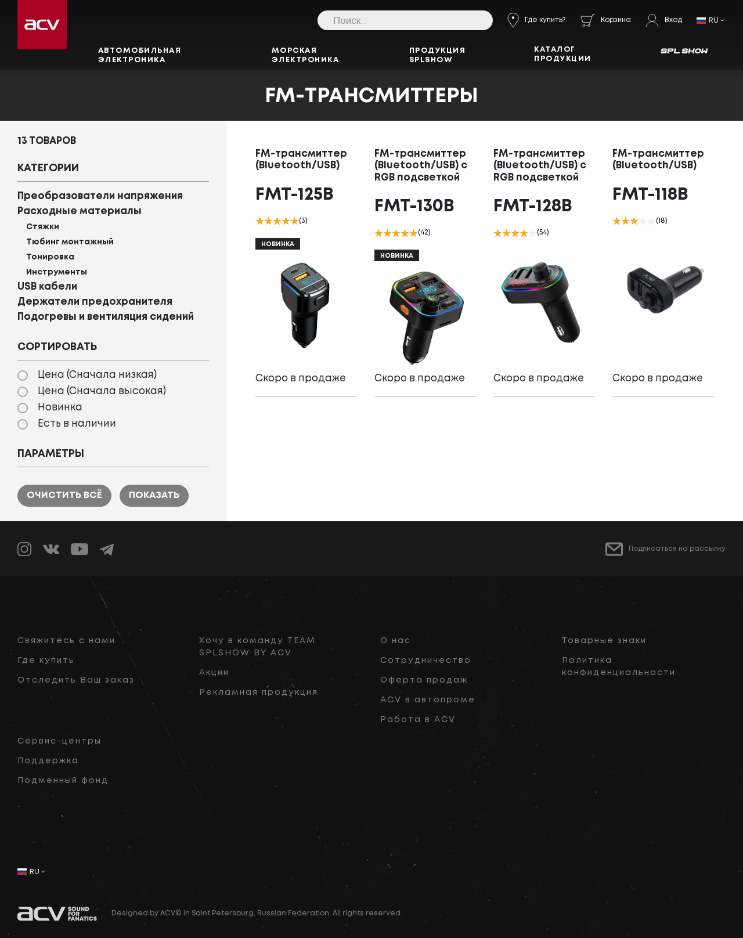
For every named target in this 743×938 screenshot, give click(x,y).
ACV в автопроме (427, 700)
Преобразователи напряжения (100, 196)
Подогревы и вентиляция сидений (105, 317)
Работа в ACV (418, 720)
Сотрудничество (425, 660)
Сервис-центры (59, 741)
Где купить (46, 660)
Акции (214, 673)
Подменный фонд (63, 781)
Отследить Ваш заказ (76, 680)
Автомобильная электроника (140, 55)
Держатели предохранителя (94, 302)
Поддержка (48, 761)
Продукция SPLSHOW (437, 55)
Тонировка (50, 257)
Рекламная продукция (258, 692)
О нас (395, 641)
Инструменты (56, 272)
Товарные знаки (604, 641)
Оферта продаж (424, 680)
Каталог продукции (562, 54)
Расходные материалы (79, 211)
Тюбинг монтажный (70, 242)
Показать (154, 495)
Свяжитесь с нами (66, 641)
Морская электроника (306, 55)
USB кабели (47, 287)
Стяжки (42, 226)
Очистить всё (64, 495)
